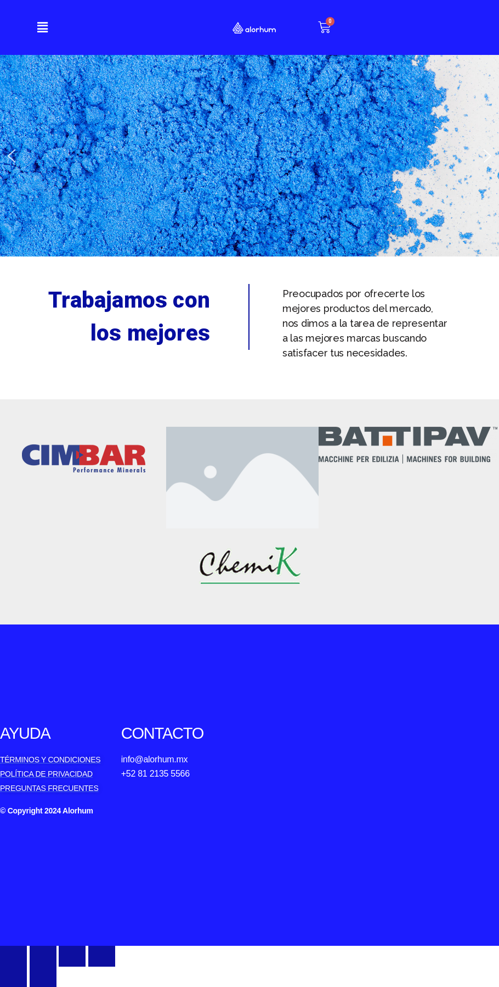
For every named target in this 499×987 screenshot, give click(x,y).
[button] (42, 27)
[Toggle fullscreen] (72, 956)
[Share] (43, 956)
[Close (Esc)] (13, 956)
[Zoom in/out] (101, 956)
